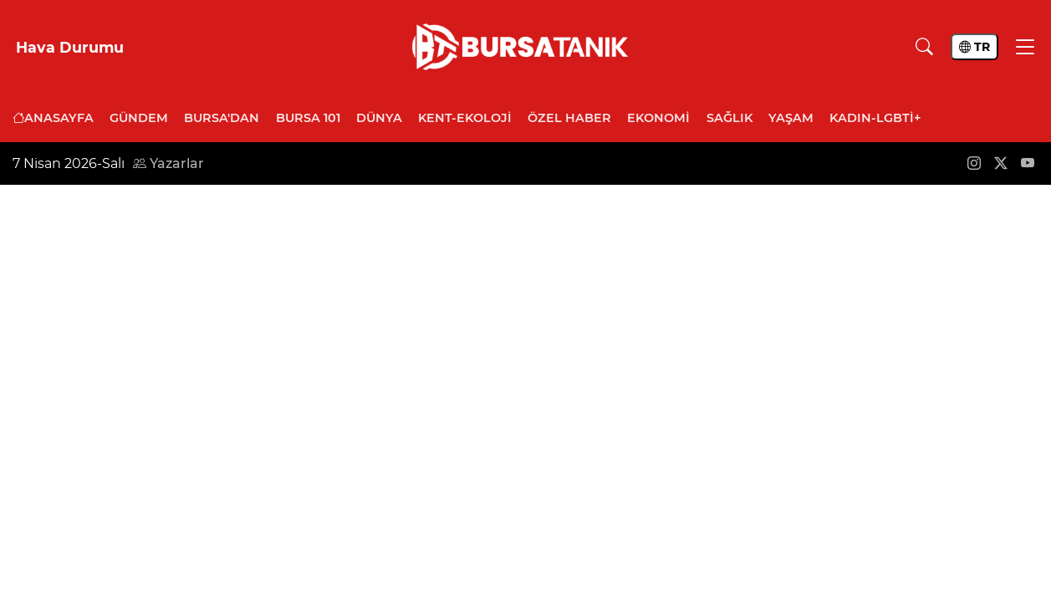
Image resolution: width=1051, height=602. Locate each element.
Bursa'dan (221, 117)
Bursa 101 (308, 117)
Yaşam (791, 117)
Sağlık (730, 117)
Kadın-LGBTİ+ (875, 117)
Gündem (139, 117)
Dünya (379, 117)
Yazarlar (168, 163)
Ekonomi (658, 117)
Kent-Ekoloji (465, 117)
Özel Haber (569, 117)
